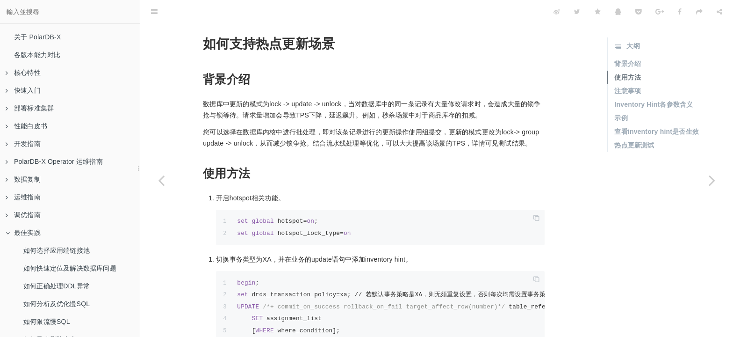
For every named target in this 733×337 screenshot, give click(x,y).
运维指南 (23, 197)
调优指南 (23, 215)
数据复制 (23, 179)
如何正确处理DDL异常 (56, 286)
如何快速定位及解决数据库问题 (69, 268)
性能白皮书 (26, 126)
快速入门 (23, 90)
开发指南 (23, 143)
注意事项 (627, 67)
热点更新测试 (634, 121)
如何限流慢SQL (46, 321)
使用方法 (627, 54)
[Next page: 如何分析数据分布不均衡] (712, 180)
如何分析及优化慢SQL (56, 304)
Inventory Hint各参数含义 (653, 81)
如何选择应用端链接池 (56, 250)
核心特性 (23, 72)
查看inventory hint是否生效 (656, 108)
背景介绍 (627, 40)
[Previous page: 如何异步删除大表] (161, 180)
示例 (620, 94)
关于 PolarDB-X (37, 37)
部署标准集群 (30, 108)
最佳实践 (23, 232)
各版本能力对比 (37, 55)
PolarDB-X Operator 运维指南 (54, 161)
